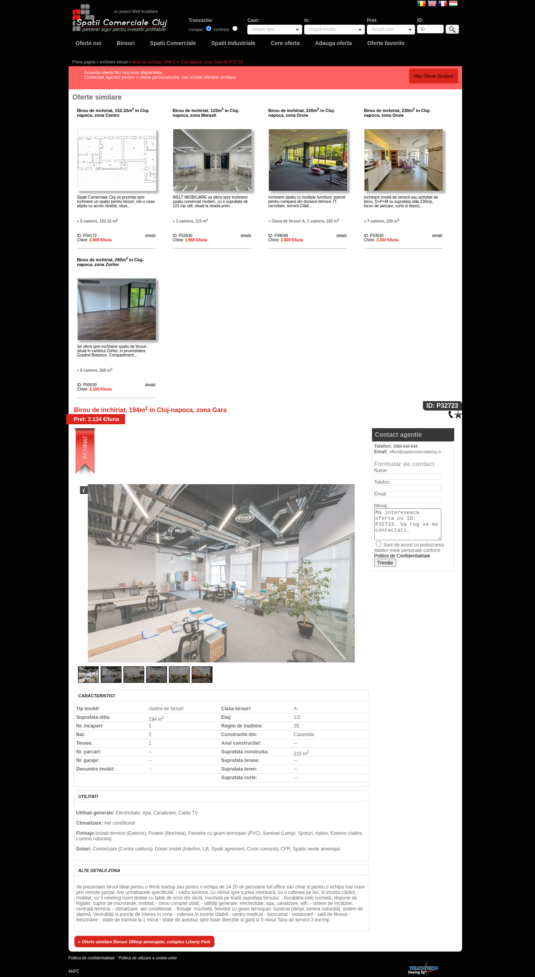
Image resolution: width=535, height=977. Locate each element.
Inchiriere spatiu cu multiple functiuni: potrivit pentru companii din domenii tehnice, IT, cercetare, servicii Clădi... (306, 201)
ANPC (74, 971)
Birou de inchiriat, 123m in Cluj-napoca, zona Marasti (206, 113)
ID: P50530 (87, 385)
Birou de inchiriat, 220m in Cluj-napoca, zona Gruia (301, 113)
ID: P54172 (87, 235)
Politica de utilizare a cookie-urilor (147, 958)
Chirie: (94, 240)
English (432, 3)
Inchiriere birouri (114, 62)
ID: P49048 (278, 235)
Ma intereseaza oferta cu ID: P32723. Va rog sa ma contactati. (407, 524)
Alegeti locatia (322, 29)
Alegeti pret (383, 29)
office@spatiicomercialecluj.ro (415, 452)
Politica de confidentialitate (92, 958)
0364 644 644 (405, 446)
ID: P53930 (374, 235)
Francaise (443, 3)
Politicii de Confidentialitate (402, 556)
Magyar (453, 3)
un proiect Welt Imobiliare (136, 11)
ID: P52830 (182, 235)
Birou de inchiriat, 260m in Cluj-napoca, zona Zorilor (110, 262)
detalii (150, 235)
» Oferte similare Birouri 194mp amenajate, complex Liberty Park (144, 941)
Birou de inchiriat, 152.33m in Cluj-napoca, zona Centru (113, 113)
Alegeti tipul (263, 29)
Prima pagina (84, 62)
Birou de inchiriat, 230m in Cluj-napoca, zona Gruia (397, 113)
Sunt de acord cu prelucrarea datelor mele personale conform (409, 550)
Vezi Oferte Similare (433, 76)
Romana (421, 3)
